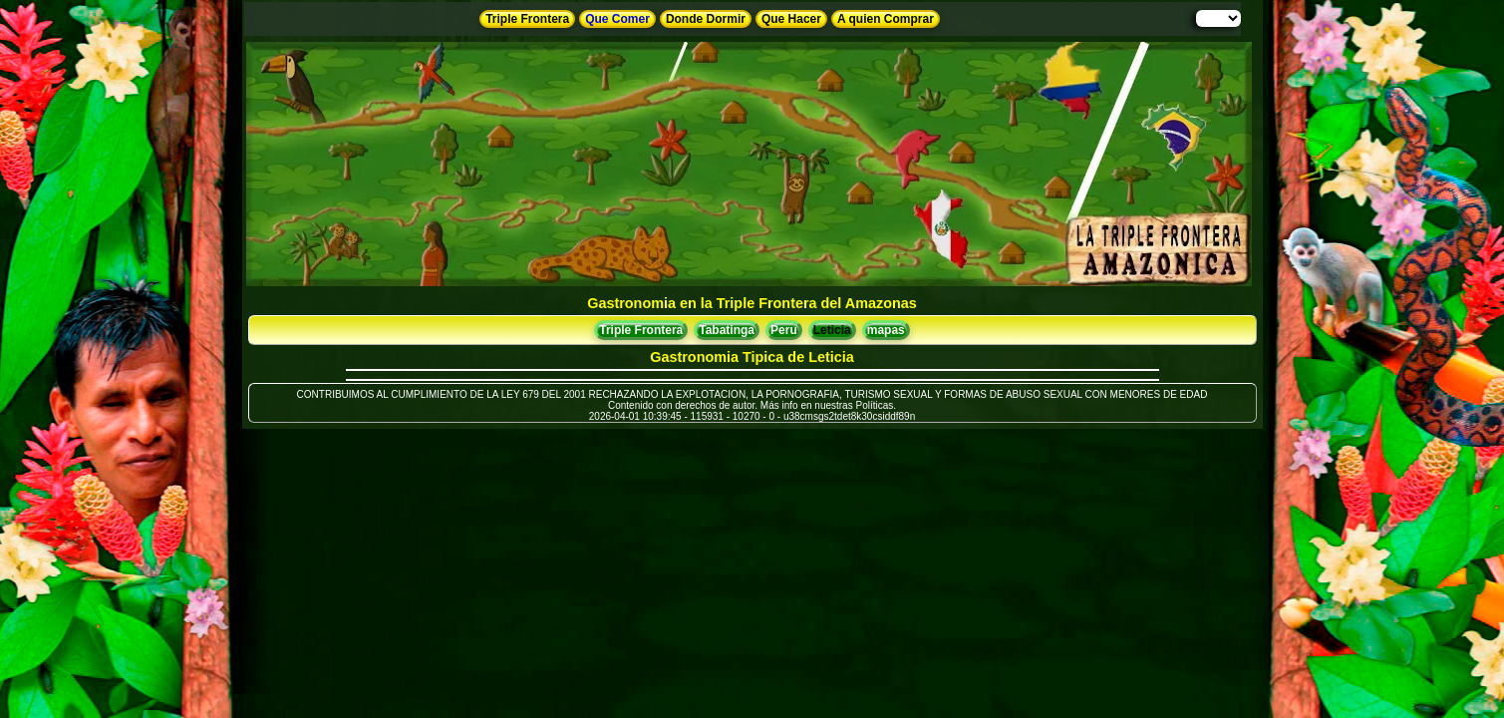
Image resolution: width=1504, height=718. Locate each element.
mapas (886, 330)
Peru (783, 330)
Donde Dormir (706, 19)
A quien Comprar (885, 19)
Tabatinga (726, 330)
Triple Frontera (527, 19)
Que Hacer (791, 19)
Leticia (832, 330)
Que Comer (617, 19)
